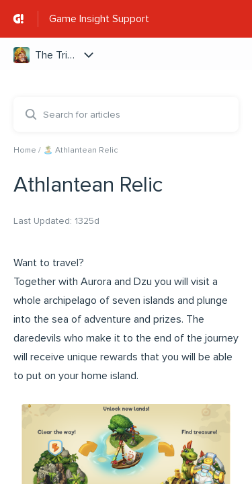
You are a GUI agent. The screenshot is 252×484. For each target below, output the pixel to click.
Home (24, 150)
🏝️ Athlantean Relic (80, 150)
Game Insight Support (99, 19)
